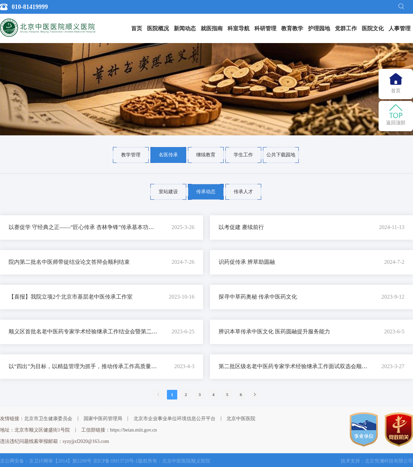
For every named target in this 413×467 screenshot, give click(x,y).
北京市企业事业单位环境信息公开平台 (174, 418)
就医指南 (212, 28)
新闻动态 (185, 28)
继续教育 (205, 154)
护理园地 (319, 28)
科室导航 (238, 28)
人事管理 (400, 28)
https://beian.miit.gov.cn (133, 430)
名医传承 (168, 154)
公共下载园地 (280, 154)
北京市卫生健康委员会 (48, 418)
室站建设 (168, 191)
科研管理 (265, 28)
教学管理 (130, 154)
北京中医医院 (240, 418)
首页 (136, 28)
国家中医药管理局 (103, 418)
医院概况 (158, 28)
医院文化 (373, 28)
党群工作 (346, 28)
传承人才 (243, 191)
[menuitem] (137, 28)
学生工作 (243, 154)
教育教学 (292, 28)
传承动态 (205, 191)
